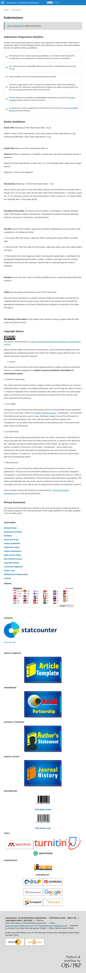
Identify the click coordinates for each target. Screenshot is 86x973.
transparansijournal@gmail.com (19, 925)
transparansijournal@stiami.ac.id (53, 925)
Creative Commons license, (45, 413)
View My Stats (10, 642)
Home (6, 10)
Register (18, 26)
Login (9, 26)
